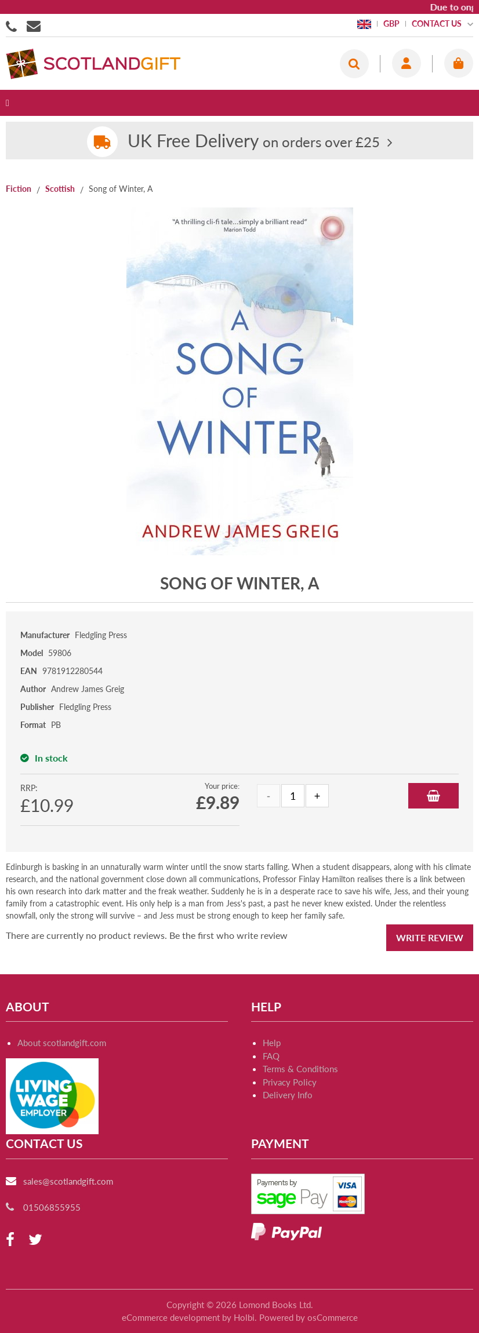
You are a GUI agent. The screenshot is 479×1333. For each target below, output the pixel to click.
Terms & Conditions (300, 1069)
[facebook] (10, 1240)
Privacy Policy (290, 1082)
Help (272, 1042)
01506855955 (13, 25)
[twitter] (35, 1240)
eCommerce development (171, 1317)
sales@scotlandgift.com (68, 1181)
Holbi (244, 1317)
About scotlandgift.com (61, 1042)
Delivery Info (288, 1095)
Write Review (429, 937)
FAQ (271, 1056)
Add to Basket (433, 795)
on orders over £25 (254, 141)
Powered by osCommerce (308, 1317)
